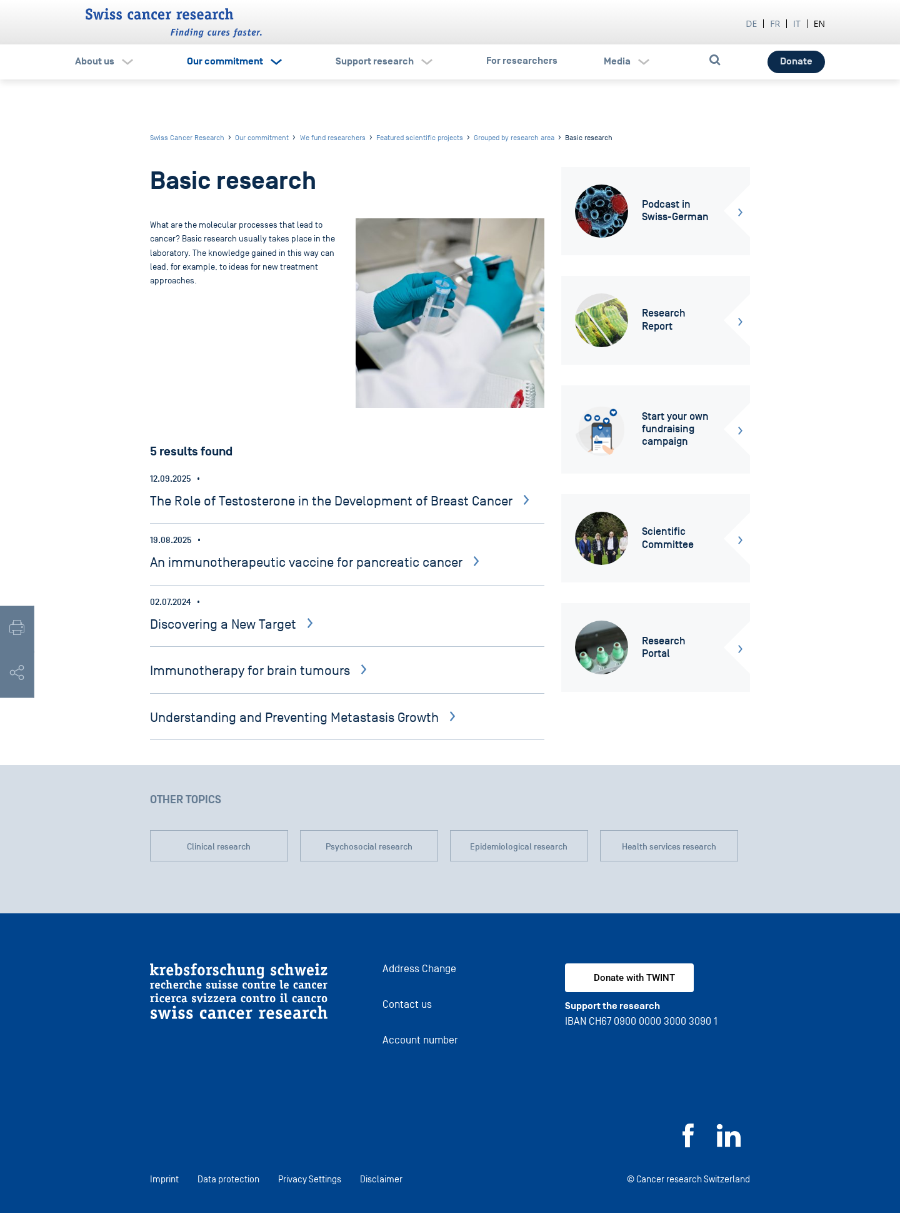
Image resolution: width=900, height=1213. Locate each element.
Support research (375, 61)
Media (617, 61)
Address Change (419, 969)
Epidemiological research (519, 846)
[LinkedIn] (729, 1144)
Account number (420, 1040)
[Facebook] (688, 1144)
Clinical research (219, 846)
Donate (796, 61)
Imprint (164, 1179)
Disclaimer (381, 1179)
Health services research (669, 846)
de (751, 23)
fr (775, 23)
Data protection (228, 1179)
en (819, 23)
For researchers (522, 60)
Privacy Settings (309, 1179)
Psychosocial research (369, 846)
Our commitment (225, 61)
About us (94, 61)
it (797, 23)
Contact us (407, 1004)
